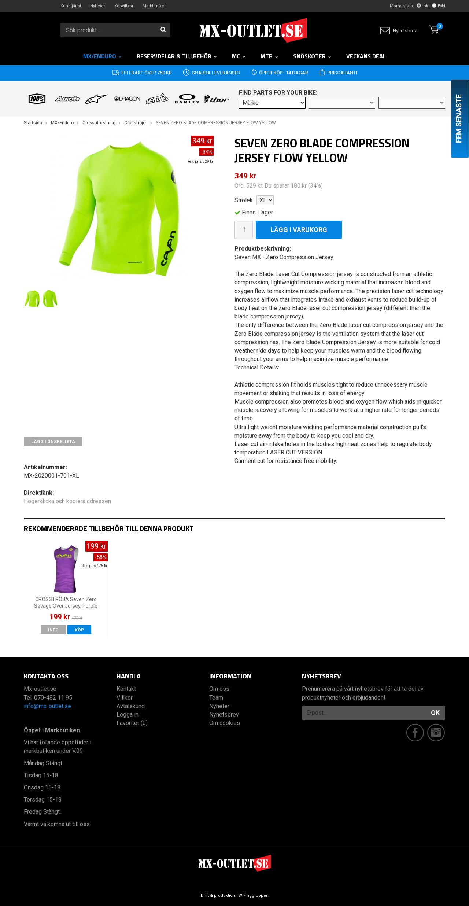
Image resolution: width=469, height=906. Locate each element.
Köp (79, 630)
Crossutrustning (98, 122)
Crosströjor (135, 122)
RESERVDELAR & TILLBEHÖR (177, 56)
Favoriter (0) (132, 722)
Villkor (125, 697)
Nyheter (97, 6)
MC (239, 56)
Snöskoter (312, 56)
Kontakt (126, 688)
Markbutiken (155, 6)
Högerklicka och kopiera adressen (67, 501)
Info (53, 630)
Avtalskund (131, 706)
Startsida (33, 122)
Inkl (423, 6)
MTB (269, 56)
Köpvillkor (123, 6)
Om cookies (224, 722)
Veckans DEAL (366, 56)
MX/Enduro (102, 56)
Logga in (128, 714)
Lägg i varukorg (298, 229)
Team (216, 697)
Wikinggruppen (254, 895)
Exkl (438, 6)
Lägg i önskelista (53, 441)
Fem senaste (458, 118)
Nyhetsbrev (398, 30)
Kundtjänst (70, 6)
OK (435, 713)
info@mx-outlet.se (47, 706)
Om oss (219, 688)
